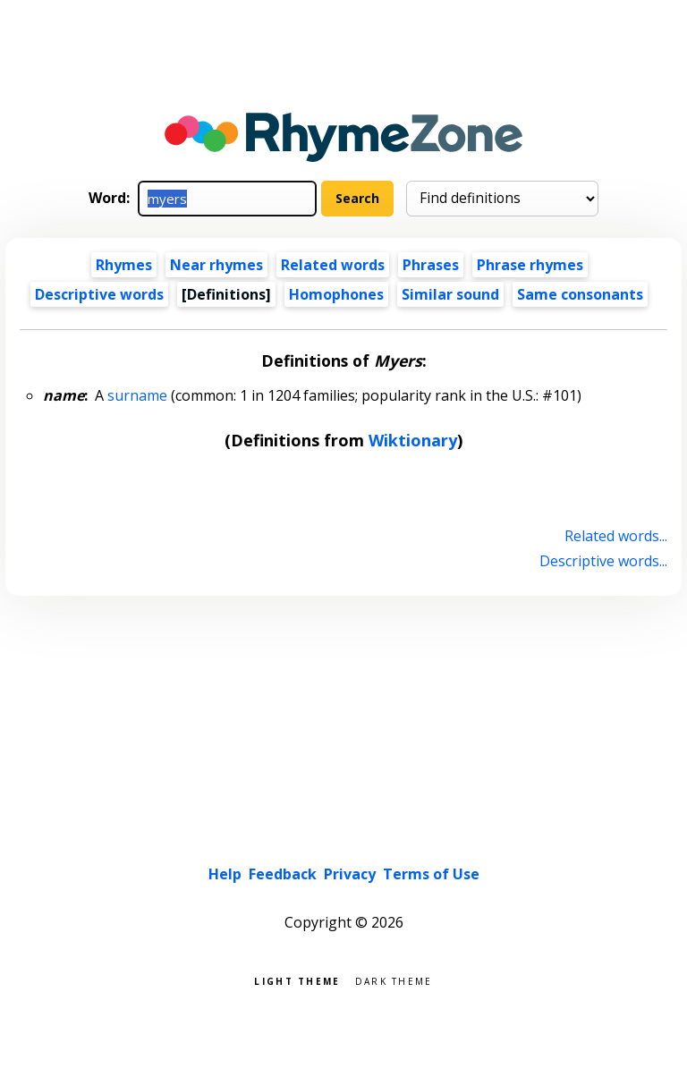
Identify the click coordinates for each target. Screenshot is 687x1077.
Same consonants (580, 294)
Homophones (336, 294)
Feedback (283, 874)
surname (137, 395)
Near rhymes (216, 265)
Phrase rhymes (530, 265)
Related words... (615, 536)
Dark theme (394, 979)
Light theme (297, 979)
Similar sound (450, 294)
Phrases (431, 265)
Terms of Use (431, 874)
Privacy (350, 874)
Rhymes (124, 265)
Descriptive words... (603, 561)
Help (225, 874)
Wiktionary (413, 440)
